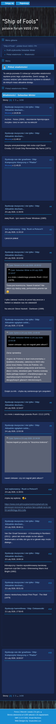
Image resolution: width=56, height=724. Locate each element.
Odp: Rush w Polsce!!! (32, 229)
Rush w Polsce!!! (30, 489)
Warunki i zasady (27, 712)
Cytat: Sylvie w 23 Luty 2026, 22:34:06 (24, 438)
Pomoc (16, 712)
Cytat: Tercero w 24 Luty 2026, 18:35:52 (25, 265)
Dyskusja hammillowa (15, 608)
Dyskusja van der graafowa (18, 159)
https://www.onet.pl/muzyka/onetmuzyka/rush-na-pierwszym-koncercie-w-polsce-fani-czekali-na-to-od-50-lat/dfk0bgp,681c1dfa (28, 507)
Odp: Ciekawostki (35, 608)
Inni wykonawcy (12, 229)
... (18, 100)
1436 (21, 100)
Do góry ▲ (38, 712)
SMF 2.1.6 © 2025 (21, 718)
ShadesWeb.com (35, 721)
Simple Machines (35, 718)
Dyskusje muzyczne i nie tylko (19, 107)
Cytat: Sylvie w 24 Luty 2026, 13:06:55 (24, 333)
